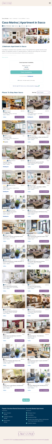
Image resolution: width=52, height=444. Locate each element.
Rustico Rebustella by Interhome (10, 286)
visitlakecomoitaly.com (19, 439)
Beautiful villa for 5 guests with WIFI (36, 162)
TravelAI (47, 439)
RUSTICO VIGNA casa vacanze (9, 211)
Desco (33, 238)
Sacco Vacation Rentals (7, 413)
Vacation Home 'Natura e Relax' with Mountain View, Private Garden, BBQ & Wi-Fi (38, 420)
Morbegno (29, 238)
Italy (11, 18)
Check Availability (26, 72)
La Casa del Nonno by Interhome (10, 311)
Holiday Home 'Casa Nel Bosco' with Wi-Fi (12, 335)
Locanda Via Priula (7, 137)
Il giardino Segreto (7, 162)
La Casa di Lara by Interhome (34, 286)
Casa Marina (30, 112)
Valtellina (8, 114)
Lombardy (15, 18)
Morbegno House (6, 112)
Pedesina (8, 363)
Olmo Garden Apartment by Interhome (36, 261)
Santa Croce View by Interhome (34, 311)
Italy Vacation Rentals (7, 421)
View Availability (19, 117)
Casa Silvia (5, 186)
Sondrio (4, 114)
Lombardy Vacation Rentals (8, 417)
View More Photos (8, 41)
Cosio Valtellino (21, 18)
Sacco (28, 18)
